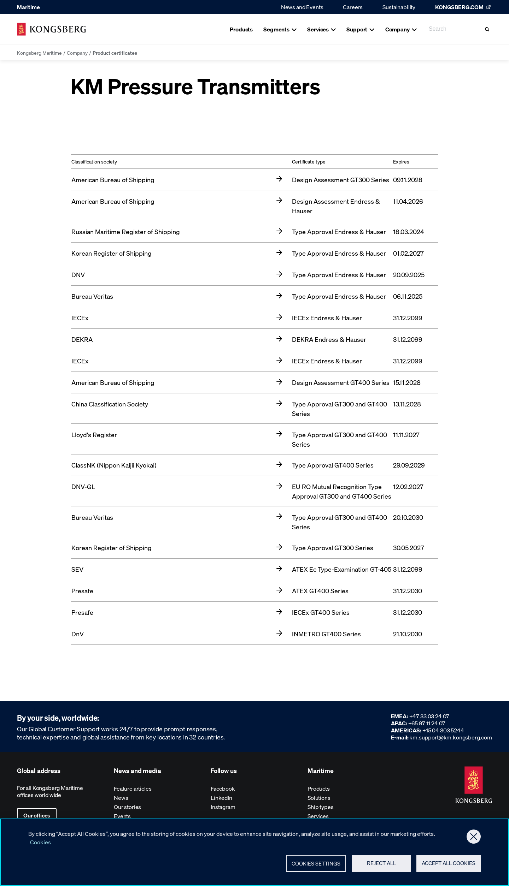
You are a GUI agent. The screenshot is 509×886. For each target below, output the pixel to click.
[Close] (474, 840)
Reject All (381, 866)
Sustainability (398, 7)
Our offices (36, 815)
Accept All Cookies (448, 866)
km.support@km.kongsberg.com (450, 737)
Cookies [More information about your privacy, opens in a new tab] (40, 845)
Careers (353, 7)
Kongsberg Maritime (39, 52)
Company (77, 52)
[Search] (487, 29)
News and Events (302, 7)
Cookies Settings (316, 866)
